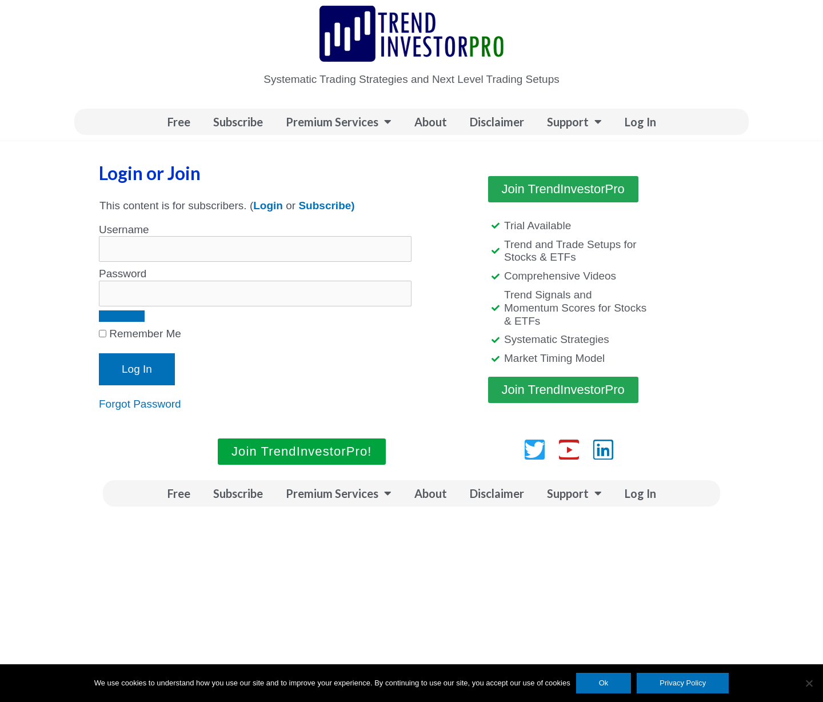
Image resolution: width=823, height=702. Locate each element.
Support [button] (574, 121)
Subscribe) (326, 206)
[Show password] (122, 316)
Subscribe (238, 122)
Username (124, 230)
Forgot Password (140, 404)
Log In (640, 122)
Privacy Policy (683, 683)
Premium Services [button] (338, 121)
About (430, 122)
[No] (808, 683)
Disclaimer (497, 122)
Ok (604, 683)
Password (122, 274)
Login (268, 206)
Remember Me (140, 334)
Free (178, 122)
